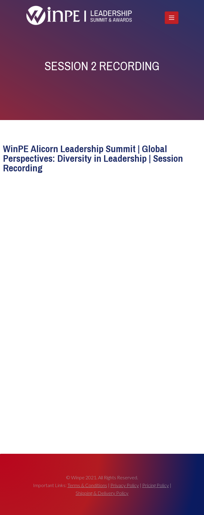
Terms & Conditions (87, 485)
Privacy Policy (124, 485)
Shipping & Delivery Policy (102, 493)
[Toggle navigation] (171, 17)
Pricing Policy (155, 485)
